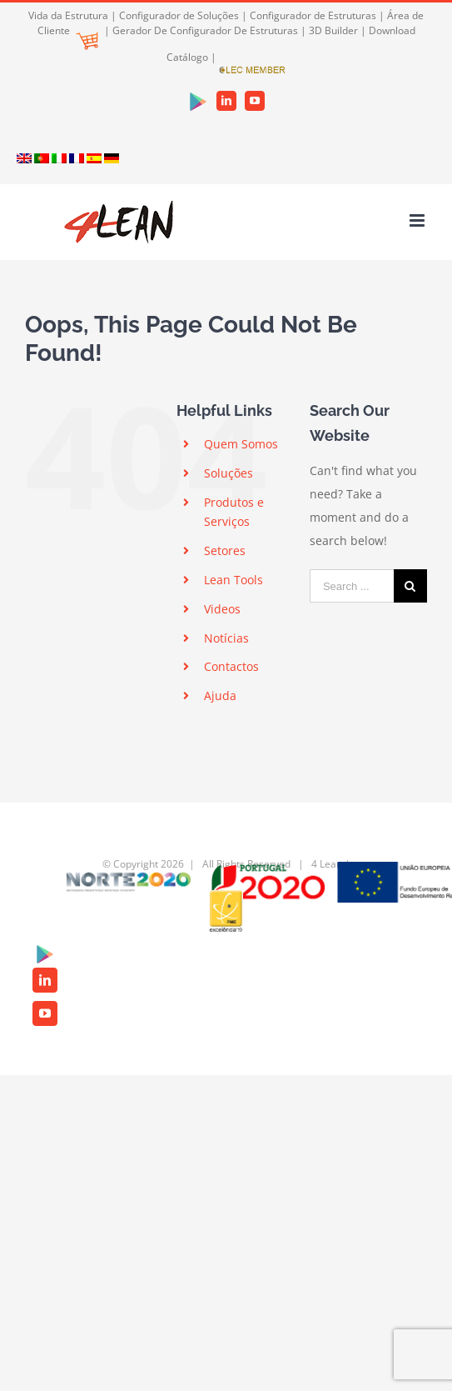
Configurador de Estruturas (313, 15)
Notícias (226, 638)
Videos (222, 609)
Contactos (231, 666)
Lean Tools (233, 580)
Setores (225, 550)
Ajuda (220, 695)
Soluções (228, 473)
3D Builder (333, 30)
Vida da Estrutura (68, 15)
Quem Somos (241, 444)
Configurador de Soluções (179, 15)
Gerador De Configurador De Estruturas (205, 30)
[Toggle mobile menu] (418, 220)
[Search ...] (352, 586)
